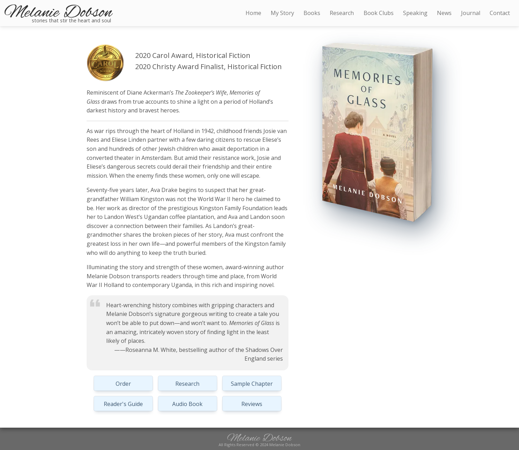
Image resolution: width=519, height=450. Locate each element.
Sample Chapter (252, 384)
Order (123, 384)
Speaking (415, 13)
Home (253, 13)
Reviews (251, 404)
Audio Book (187, 404)
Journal (470, 13)
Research (187, 384)
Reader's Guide (123, 404)
